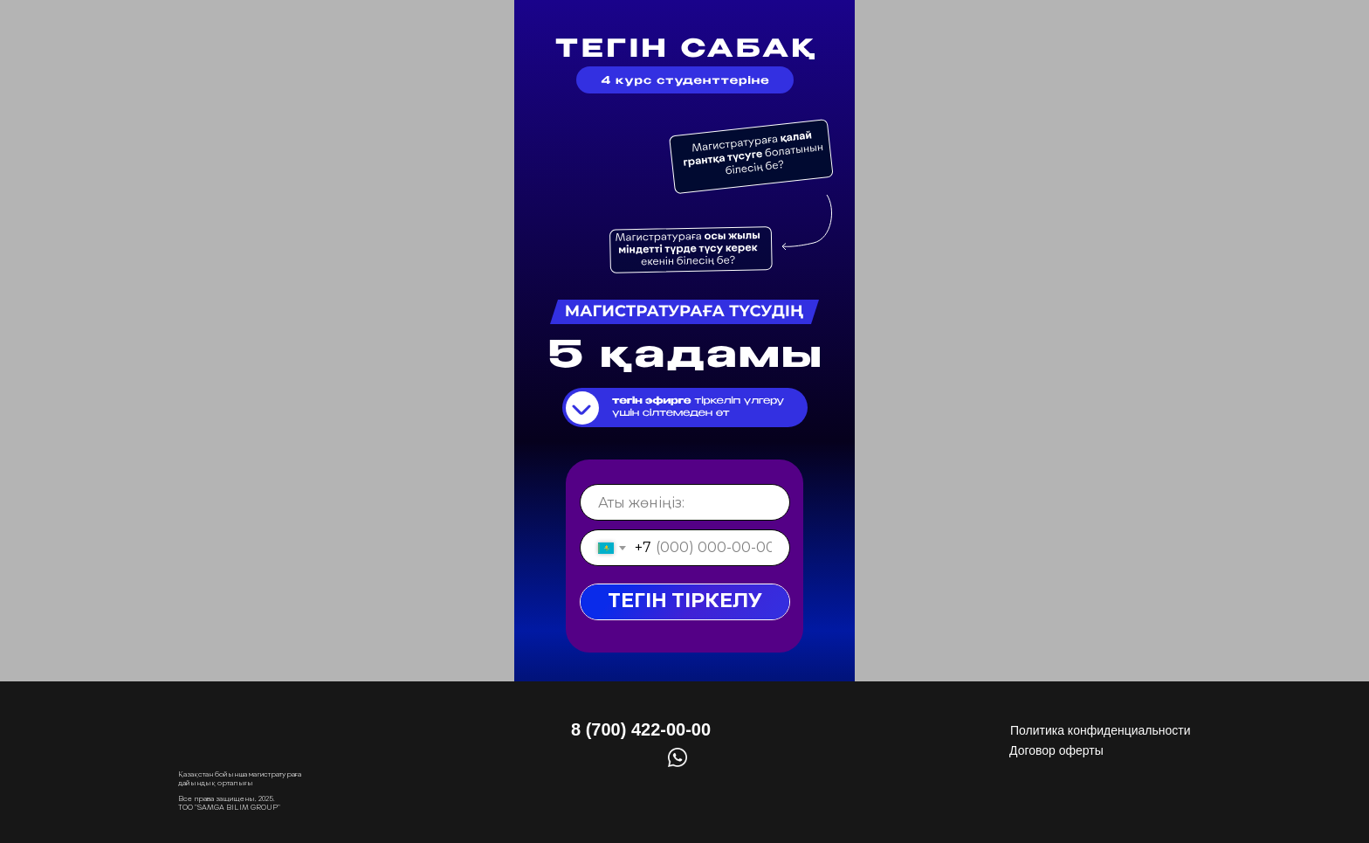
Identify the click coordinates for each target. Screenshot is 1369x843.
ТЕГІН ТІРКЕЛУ (685, 601)
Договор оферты (1056, 750)
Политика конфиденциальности (1100, 730)
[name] (685, 502)
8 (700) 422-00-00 (641, 729)
